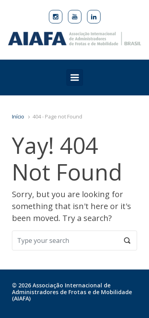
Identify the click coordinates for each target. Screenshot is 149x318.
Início (18, 116)
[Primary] (74, 77)
